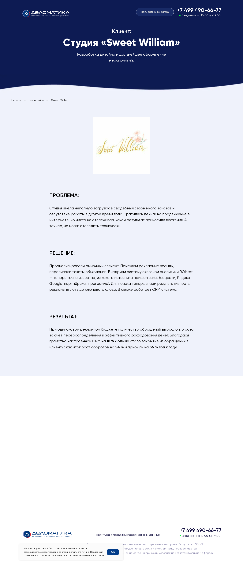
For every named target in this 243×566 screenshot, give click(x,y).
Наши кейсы (36, 100)
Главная (16, 100)
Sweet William (60, 100)
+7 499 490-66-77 (199, 10)
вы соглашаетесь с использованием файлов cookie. (76, 555)
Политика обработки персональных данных (128, 535)
